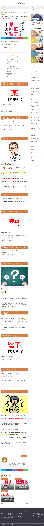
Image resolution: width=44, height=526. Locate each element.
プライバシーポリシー (6, 524)
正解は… (8, 63)
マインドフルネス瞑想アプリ (36, 106)
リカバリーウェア (10, 8)
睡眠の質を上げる (4, 8)
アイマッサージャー (36, 77)
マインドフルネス (35, 102)
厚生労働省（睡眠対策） (35, 513)
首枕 (33, 160)
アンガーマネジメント (36, 80)
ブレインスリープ (35, 94)
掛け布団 (33, 135)
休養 (21, 7)
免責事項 (12, 524)
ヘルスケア (34, 99)
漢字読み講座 (3, 14)
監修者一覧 (40, 7)
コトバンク (5, 449)
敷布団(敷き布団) (35, 138)
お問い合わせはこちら (20, 516)
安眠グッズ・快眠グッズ (33, 8)
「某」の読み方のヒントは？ (12, 61)
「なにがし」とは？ (10, 64)
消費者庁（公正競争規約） (36, 516)
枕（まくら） (34, 141)
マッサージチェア (35, 112)
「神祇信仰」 (9, 71)
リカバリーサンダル (36, 120)
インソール (34, 83)
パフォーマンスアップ (36, 88)
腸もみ (27, 7)
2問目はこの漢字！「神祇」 (12, 66)
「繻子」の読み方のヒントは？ (12, 74)
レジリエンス (34, 123)
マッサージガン (35, 109)
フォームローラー (35, 91)
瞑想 (33, 152)
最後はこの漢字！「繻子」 (11, 73)
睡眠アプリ (34, 149)
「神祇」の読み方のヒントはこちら (13, 68)
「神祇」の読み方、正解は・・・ (13, 69)
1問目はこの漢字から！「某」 (12, 59)
